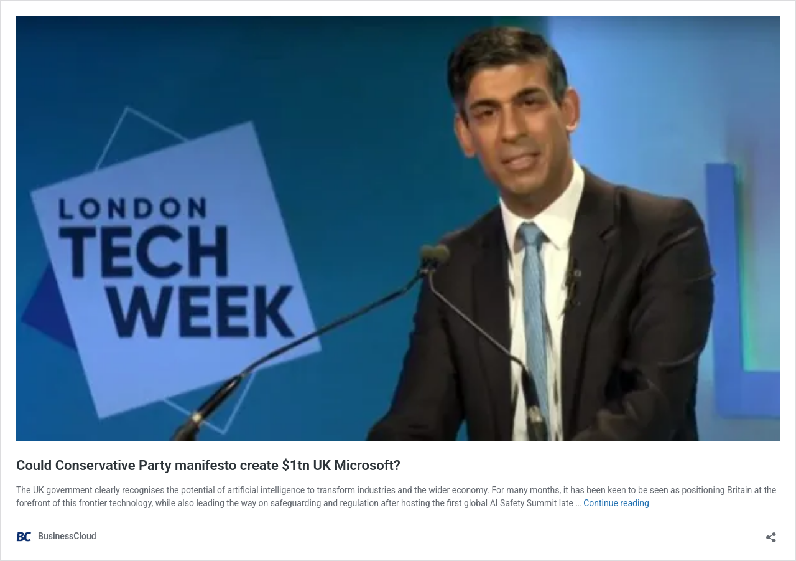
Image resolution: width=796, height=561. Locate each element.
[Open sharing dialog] (771, 533)
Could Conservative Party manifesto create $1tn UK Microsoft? (208, 465)
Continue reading (616, 503)
